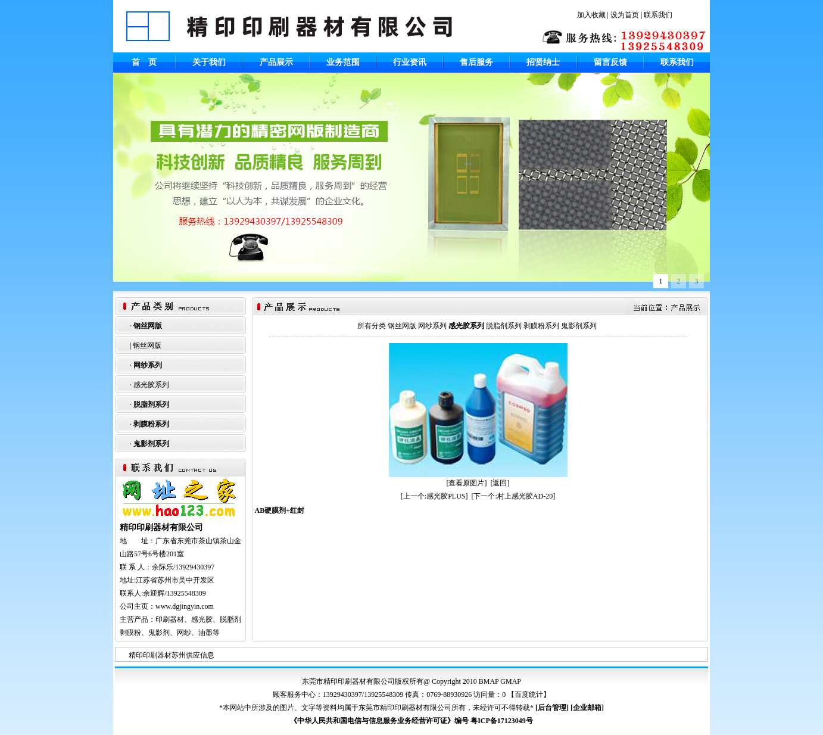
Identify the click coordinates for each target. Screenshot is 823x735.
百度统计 (529, 694)
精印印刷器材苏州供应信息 (171, 655)
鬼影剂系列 (151, 444)
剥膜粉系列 (151, 424)
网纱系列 (147, 365)
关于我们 (209, 62)
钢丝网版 (147, 326)
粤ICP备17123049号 (501, 721)
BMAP (489, 681)
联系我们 (658, 15)
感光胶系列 (151, 385)
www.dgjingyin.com (184, 606)
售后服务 (476, 62)
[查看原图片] (467, 483)
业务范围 (343, 62)
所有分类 (371, 326)
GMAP (510, 681)
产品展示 (276, 62)
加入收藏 (591, 15)
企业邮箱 (587, 707)
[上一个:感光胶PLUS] (434, 496)
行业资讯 (409, 62)
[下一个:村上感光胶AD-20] (514, 496)
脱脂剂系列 (151, 404)
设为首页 (624, 15)
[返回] (500, 483)
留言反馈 (610, 62)
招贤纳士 (543, 62)
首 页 (144, 62)
